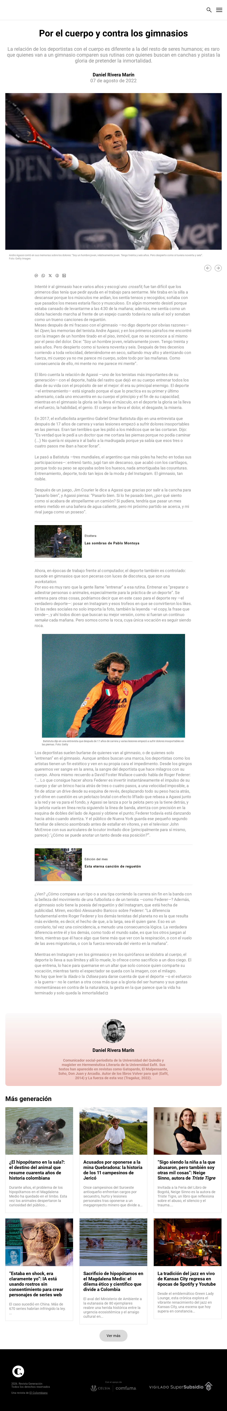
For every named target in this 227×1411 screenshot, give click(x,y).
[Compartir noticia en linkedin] (64, 275)
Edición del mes (96, 859)
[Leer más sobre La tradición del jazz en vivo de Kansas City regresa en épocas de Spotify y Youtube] (188, 1302)
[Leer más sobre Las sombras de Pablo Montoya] (58, 541)
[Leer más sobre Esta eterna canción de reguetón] (58, 864)
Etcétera (91, 536)
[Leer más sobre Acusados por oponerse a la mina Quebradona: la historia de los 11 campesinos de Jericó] (113, 1196)
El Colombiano (38, 1393)
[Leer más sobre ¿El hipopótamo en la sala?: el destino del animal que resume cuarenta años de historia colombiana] (39, 1196)
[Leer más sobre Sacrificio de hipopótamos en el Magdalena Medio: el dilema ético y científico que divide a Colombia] (113, 1308)
